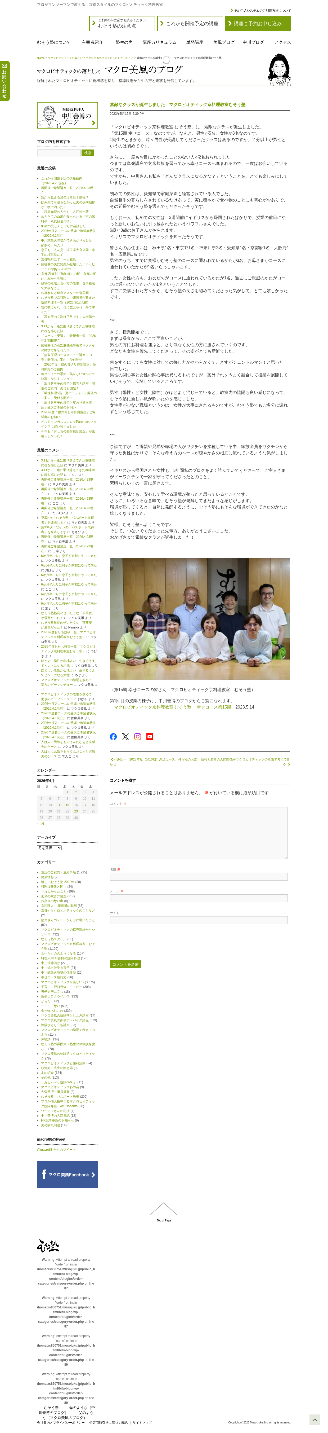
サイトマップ (142, 1423)
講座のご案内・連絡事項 (58, 872)
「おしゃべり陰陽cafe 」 (59, 1082)
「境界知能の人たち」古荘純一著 (65, 212)
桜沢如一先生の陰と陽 (57, 1068)
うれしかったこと (123, 57)
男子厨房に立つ (52, 992)
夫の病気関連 (50, 1125)
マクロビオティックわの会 (60, 1087)
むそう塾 (51, 1407)
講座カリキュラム (160, 42)
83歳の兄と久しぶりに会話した (63, 226)
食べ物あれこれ (52, 1011)
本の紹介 (47, 1073)
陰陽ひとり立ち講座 (55, 1025)
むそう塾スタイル (53, 939)
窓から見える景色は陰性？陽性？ (65, 197)
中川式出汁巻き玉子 (55, 968)
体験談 (46, 1039)
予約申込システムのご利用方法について (262, 10)
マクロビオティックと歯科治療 (63, 1063)
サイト (114, 913)
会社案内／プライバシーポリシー (61, 1423)
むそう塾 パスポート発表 (60, 1096)
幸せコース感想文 (53, 977)
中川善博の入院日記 (55, 1116)
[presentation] (150, 944)
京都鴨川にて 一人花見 (58, 259)
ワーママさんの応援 (55, 1111)
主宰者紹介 (92, 42)
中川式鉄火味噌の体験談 (58, 972)
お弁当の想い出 (52, 901)
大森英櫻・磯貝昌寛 (55, 1092)
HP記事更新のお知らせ (57, 1120)
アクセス (282, 42)
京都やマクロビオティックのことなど (68, 910)
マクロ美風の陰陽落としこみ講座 (65, 1015)
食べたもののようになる (58, 953)
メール (116, 891)
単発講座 (194, 42)
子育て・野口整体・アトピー (61, 987)
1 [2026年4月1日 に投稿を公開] (67, 792)
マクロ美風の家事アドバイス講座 (65, 1020)
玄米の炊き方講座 (53, 896)
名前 (115, 869)
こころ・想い (50, 1006)
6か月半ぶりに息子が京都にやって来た (69, 556)
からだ (46, 1001)
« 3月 (41, 823)
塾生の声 (124, 42)
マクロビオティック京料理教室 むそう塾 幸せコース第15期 (172, 707)
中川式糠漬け (50, 963)
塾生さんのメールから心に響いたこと (68, 920)
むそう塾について (54, 42)
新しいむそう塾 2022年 (57, 882)
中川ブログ (253, 42)
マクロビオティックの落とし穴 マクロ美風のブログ (79, 57)
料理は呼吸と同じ (53, 887)
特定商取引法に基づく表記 (108, 1423)
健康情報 (47, 877)
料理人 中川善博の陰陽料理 (60, 958)
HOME (41, 57)
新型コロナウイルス (55, 996)
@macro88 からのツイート (56, 1149)
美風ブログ (224, 42)
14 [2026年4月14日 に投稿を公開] (58, 805)
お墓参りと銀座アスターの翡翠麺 (65, 293)
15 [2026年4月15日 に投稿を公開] (67, 805)
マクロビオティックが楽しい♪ (62, 982)
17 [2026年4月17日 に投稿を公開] (84, 805)
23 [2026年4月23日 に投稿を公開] (76, 811)
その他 (46, 1077)
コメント (118, 804)
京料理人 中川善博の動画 (59, 906)
